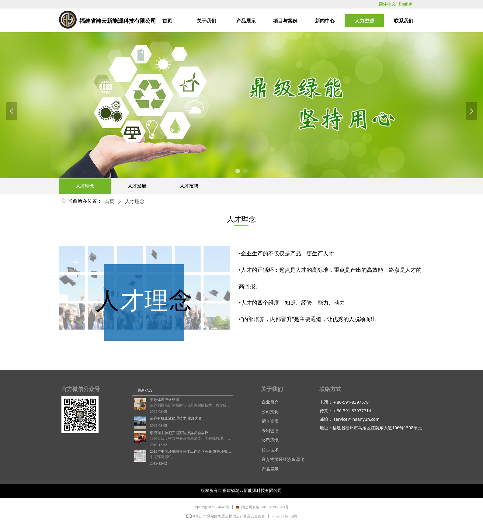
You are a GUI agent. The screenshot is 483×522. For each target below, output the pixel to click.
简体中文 (387, 4)
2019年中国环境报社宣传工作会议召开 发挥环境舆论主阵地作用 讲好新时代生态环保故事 (190, 451)
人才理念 (134, 201)
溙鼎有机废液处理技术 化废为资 (176, 418)
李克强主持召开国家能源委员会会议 (179, 433)
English (405, 4)
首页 (109, 201)
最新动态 (144, 390)
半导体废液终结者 (164, 400)
